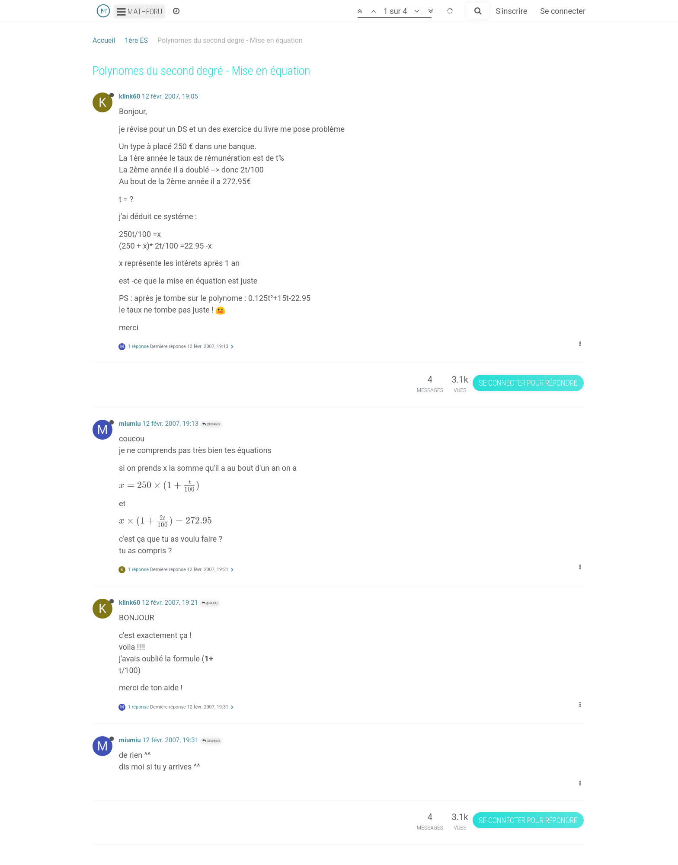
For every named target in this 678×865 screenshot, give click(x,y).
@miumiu (209, 603)
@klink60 (211, 424)
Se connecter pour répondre (528, 382)
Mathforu (139, 11)
